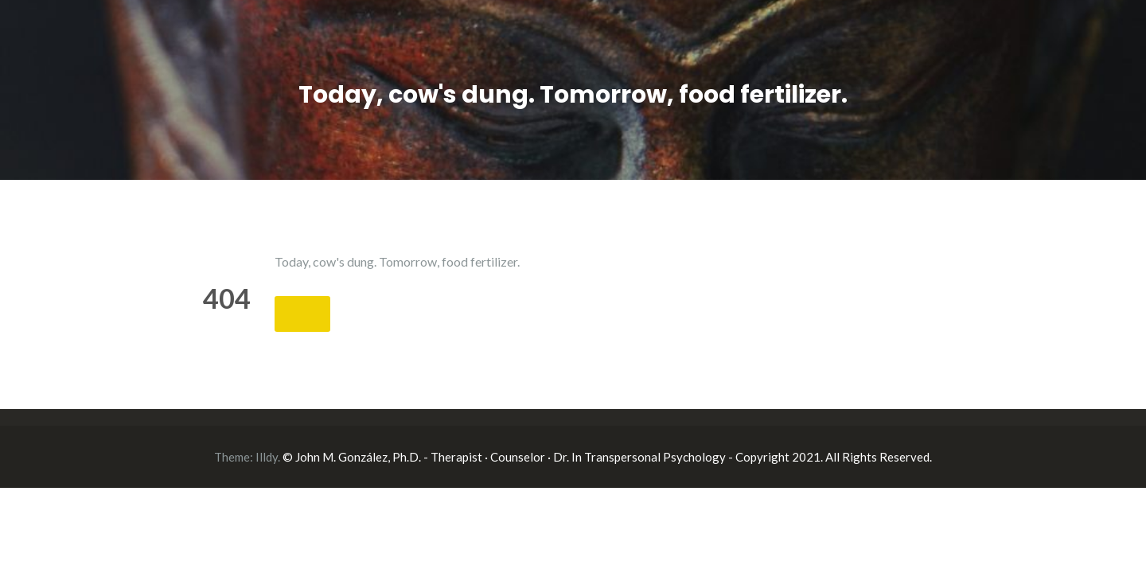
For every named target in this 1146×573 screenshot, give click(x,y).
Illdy (266, 457)
